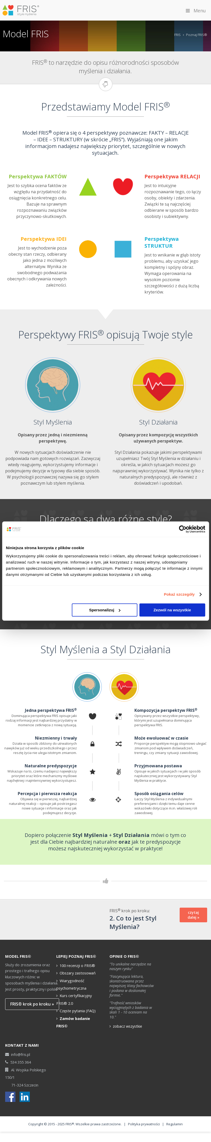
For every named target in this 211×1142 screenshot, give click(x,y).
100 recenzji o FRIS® (77, 953)
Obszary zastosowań (78, 960)
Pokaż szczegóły (179, 594)
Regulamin (174, 1112)
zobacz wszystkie (127, 1014)
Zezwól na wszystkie (172, 610)
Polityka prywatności (144, 1112)
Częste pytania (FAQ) (78, 998)
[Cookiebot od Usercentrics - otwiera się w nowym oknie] (182, 529)
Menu (195, 10)
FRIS (177, 34)
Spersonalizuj (105, 610)
